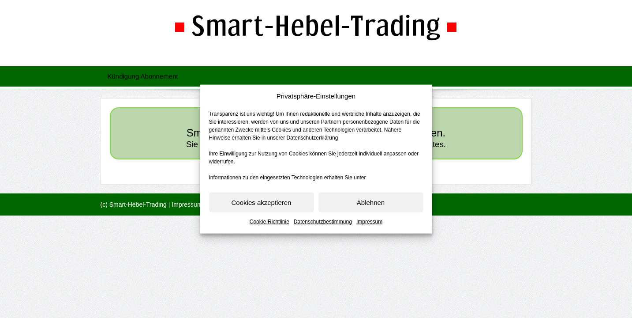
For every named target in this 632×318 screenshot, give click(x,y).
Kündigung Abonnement (143, 76)
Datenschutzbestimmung (323, 222)
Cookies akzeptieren (262, 202)
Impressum (369, 222)
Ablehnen (371, 202)
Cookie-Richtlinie (269, 222)
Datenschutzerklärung (312, 138)
